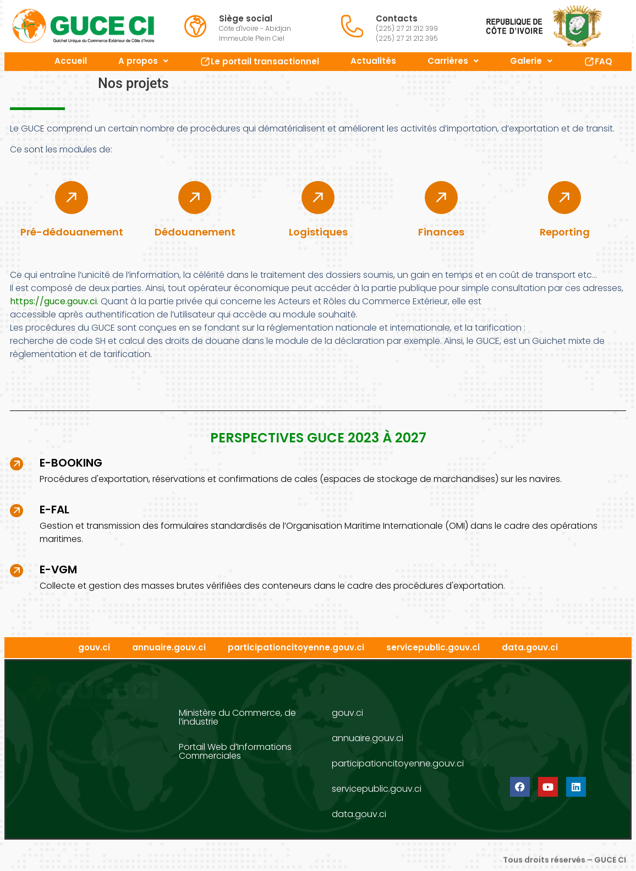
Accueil (70, 61)
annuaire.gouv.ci (169, 648)
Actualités (373, 61)
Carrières (453, 61)
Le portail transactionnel (259, 61)
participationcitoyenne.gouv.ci (296, 648)
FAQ (598, 61)
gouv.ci (94, 648)
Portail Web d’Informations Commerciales (235, 751)
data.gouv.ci (530, 648)
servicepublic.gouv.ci (433, 648)
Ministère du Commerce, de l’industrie (237, 717)
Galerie (531, 61)
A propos (143, 61)
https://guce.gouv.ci (53, 301)
